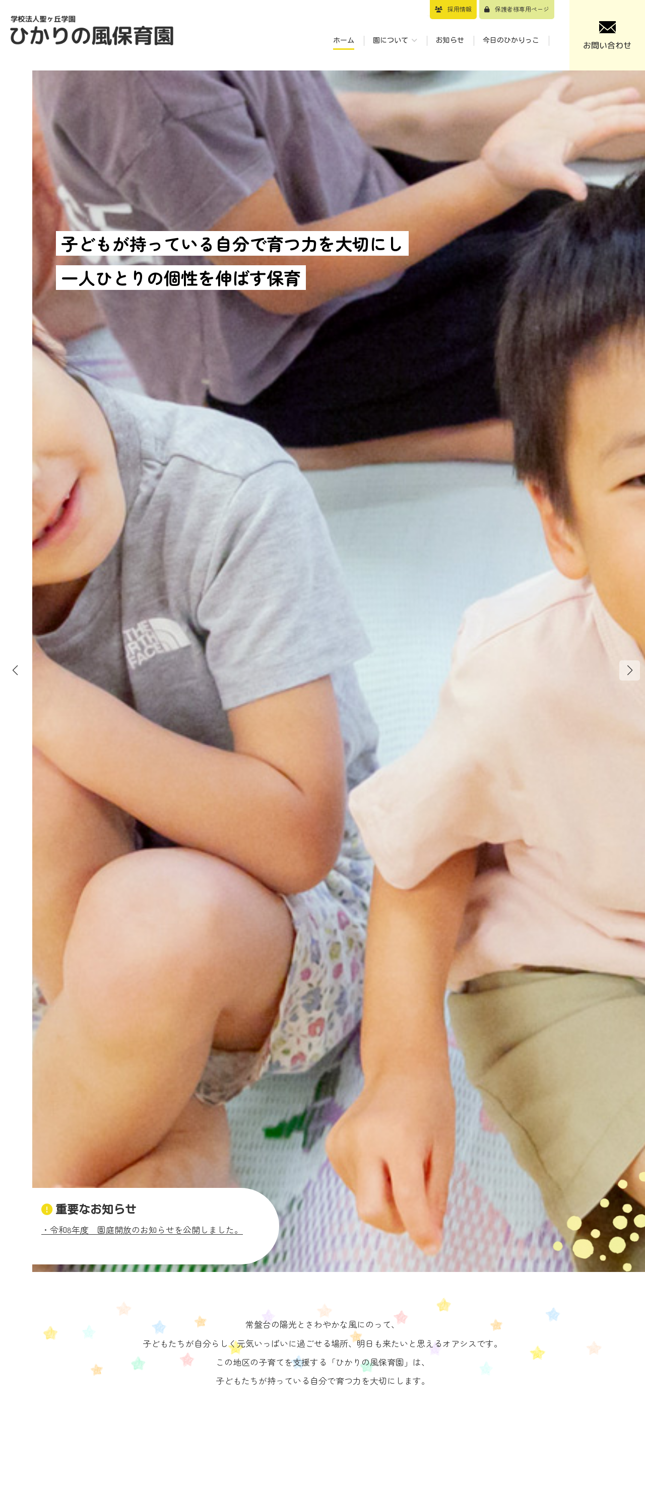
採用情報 (459, 9)
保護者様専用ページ (522, 9)
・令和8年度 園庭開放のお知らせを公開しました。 (142, 1229)
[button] (629, 670)
